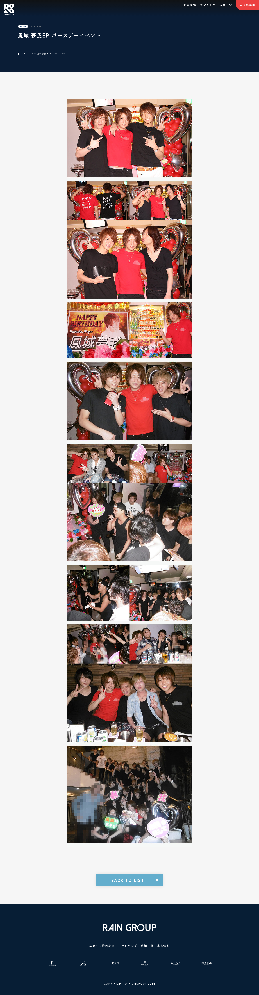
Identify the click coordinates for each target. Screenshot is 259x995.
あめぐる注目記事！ (103, 945)
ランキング (208, 5)
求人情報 (163, 945)
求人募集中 (247, 5)
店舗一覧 (226, 5)
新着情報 (189, 5)
